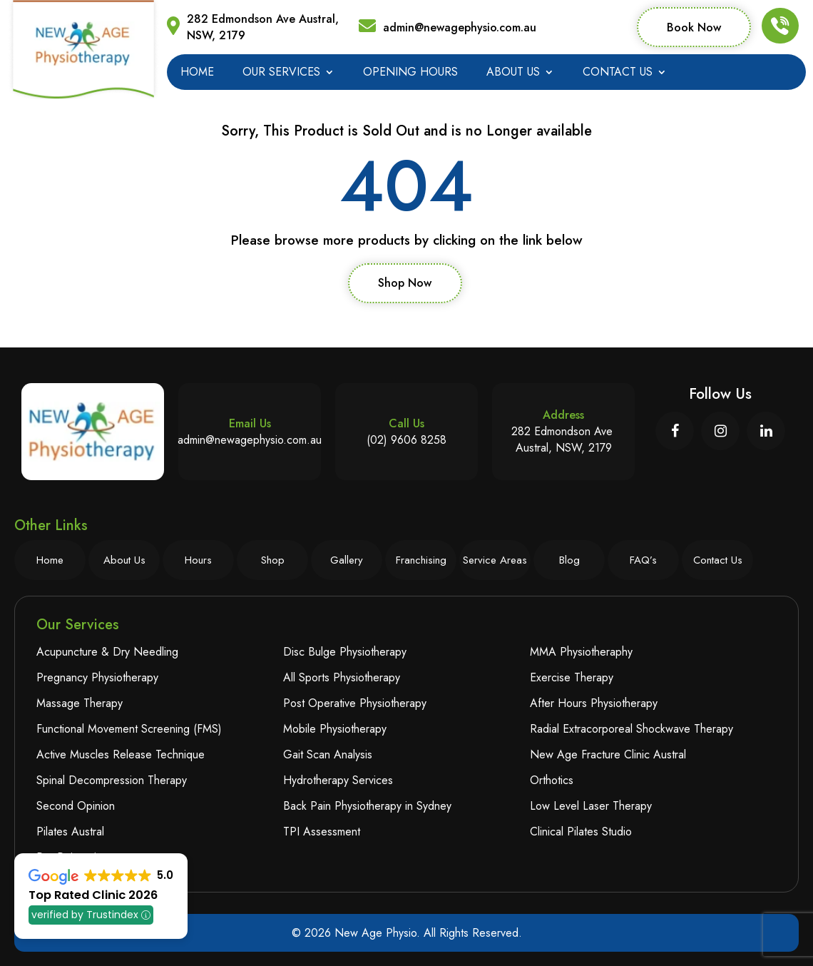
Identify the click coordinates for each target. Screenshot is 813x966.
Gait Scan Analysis (327, 754)
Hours (198, 560)
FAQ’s (643, 560)
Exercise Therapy (571, 677)
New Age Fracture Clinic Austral (608, 754)
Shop (273, 560)
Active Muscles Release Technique (120, 754)
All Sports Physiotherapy (341, 677)
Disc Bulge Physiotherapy (344, 652)
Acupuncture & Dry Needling (107, 652)
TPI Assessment (321, 831)
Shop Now (404, 283)
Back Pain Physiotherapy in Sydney (367, 806)
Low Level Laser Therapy (591, 806)
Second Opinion (75, 806)
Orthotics (551, 780)
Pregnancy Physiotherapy (97, 677)
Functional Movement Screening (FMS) (129, 729)
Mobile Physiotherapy (335, 729)
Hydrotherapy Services (338, 780)
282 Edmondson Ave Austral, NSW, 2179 (263, 27)
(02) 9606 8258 (406, 440)
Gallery (346, 560)
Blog (569, 560)
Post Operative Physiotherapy (354, 703)
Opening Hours (410, 73)
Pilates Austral (70, 831)
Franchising (421, 560)
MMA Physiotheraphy (581, 652)
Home (197, 73)
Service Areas (495, 560)
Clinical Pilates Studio (581, 831)
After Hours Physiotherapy (594, 703)
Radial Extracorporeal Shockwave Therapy (631, 729)
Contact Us (618, 73)
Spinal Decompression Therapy (111, 780)
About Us (513, 73)
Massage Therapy (79, 703)
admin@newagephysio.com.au (459, 27)
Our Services (281, 73)
